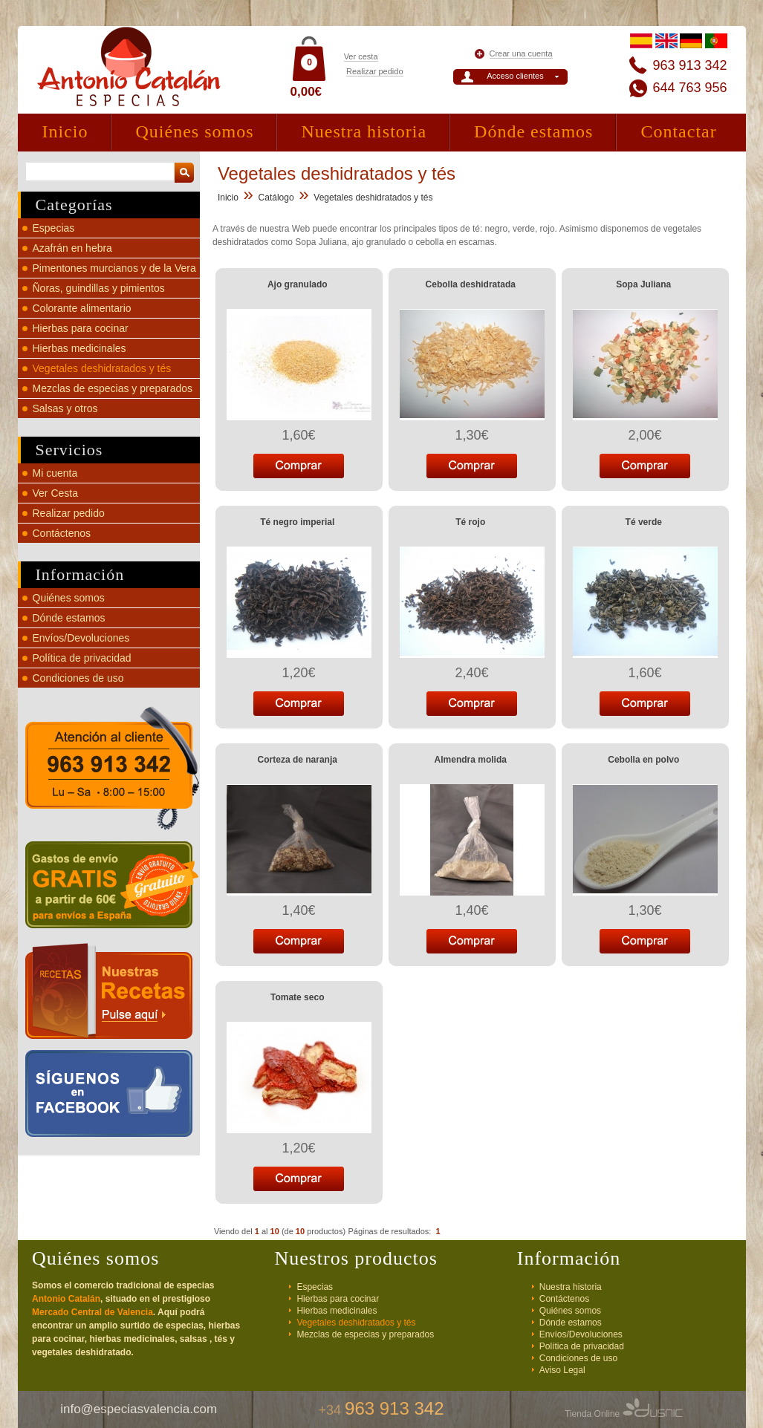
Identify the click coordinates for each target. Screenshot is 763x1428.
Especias (54, 228)
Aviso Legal (562, 1370)
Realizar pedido (374, 71)
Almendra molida (471, 759)
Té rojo (470, 522)
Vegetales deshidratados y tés (102, 368)
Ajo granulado (297, 284)
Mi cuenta (55, 473)
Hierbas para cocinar (81, 328)
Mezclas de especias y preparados (113, 388)
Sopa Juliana (643, 284)
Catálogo (276, 197)
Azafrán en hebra (72, 248)
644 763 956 (689, 87)
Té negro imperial (297, 522)
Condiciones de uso (78, 678)
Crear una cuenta (521, 53)
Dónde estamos (533, 131)
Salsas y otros (65, 408)
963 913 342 (689, 65)
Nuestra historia (363, 131)
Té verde (644, 522)
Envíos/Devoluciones (81, 638)
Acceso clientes (515, 75)
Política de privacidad (82, 658)
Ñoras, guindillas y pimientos (99, 288)
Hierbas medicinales (79, 348)
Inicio (65, 131)
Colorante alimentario (82, 308)
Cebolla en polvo (643, 759)
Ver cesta (361, 56)
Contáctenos (62, 533)
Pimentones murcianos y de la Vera (114, 268)
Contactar (678, 131)
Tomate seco (297, 997)
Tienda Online (624, 1414)
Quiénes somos (194, 131)
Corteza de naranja (297, 759)
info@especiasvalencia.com (138, 1409)
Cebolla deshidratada (471, 284)
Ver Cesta (55, 493)
